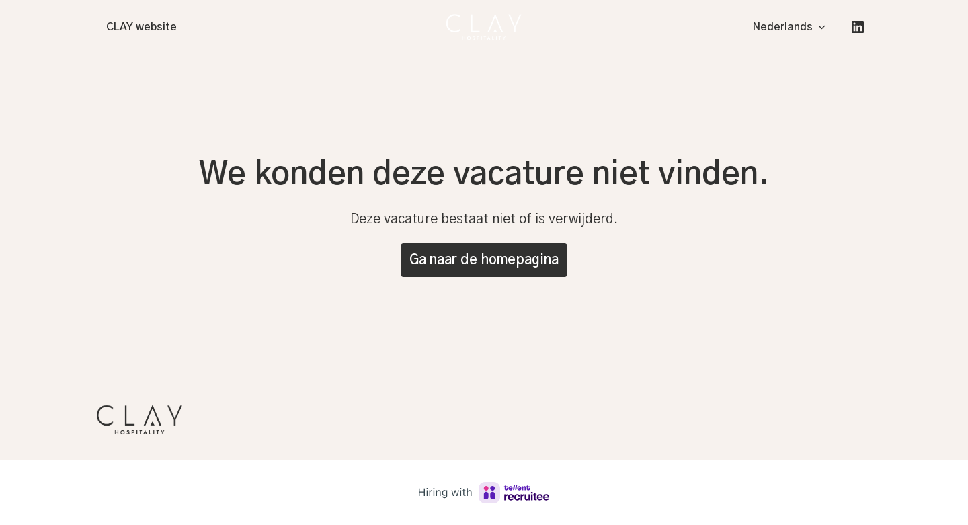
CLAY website (141, 27)
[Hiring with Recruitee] (484, 492)
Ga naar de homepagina (484, 260)
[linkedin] (857, 26)
